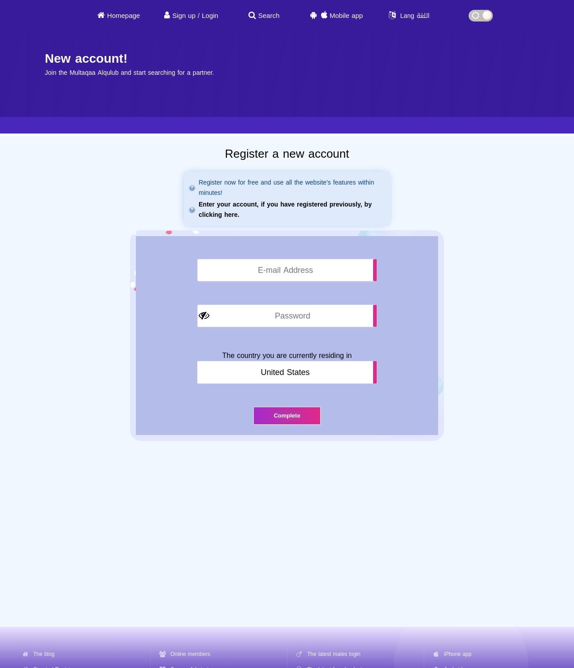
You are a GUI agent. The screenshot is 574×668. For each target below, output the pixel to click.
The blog (43, 654)
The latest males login (334, 654)
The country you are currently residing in (287, 355)
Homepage (123, 15)
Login (210, 15)
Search (269, 15)
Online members (190, 654)
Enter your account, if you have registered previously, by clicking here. (285, 209)
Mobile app (346, 15)
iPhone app (457, 654)
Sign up (184, 15)
